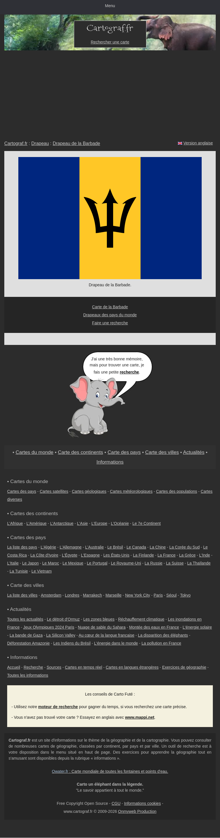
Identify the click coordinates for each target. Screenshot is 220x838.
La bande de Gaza (26, 635)
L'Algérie (48, 547)
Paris (158, 595)
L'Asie (82, 523)
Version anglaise (198, 143)
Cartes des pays (21, 491)
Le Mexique (72, 563)
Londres (72, 595)
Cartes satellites (54, 491)
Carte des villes (162, 452)
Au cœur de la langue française (107, 635)
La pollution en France (161, 643)
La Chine (158, 547)
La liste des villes (22, 595)
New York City (137, 595)
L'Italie (13, 563)
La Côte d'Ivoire (44, 555)
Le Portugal (97, 563)
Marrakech (92, 595)
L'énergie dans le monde (116, 643)
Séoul (171, 595)
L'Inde (204, 555)
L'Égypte (69, 555)
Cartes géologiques (89, 491)
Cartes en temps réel (83, 667)
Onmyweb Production (137, 811)
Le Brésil (115, 547)
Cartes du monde (34, 452)
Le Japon (30, 563)
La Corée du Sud (184, 547)
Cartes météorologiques (131, 491)
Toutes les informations (27, 675)
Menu (110, 5)
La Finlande (143, 555)
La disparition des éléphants (163, 635)
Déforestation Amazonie (28, 643)
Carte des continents (80, 452)
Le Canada (136, 547)
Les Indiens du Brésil (72, 643)
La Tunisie (19, 571)
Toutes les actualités (25, 619)
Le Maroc (50, 563)
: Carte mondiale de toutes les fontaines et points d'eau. (110, 771)
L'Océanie (120, 523)
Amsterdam (51, 595)
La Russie (153, 563)
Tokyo (185, 595)
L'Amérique (36, 523)
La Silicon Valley (60, 635)
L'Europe (99, 523)
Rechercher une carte (110, 42)
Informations (110, 462)
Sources (54, 667)
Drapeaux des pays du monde (110, 315)
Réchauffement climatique (141, 619)
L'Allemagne (71, 547)
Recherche (33, 667)
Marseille (113, 595)
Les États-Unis (116, 555)
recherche (129, 372)
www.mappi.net (139, 717)
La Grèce (187, 555)
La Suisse (175, 563)
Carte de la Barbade (110, 307)
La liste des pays (22, 547)
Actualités (194, 452)
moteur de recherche (58, 706)
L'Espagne (90, 555)
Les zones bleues (99, 619)
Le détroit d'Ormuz (63, 619)
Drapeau (40, 143)
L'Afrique (15, 523)
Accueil (13, 667)
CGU (115, 803)
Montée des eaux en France (154, 627)
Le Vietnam (42, 571)
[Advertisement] (110, 93)
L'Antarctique (61, 523)
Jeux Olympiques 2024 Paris (48, 627)
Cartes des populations (176, 491)
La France (167, 555)
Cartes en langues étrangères (132, 667)
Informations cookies (142, 803)
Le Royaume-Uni (126, 563)
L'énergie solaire (197, 627)
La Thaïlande (198, 563)
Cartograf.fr (16, 143)
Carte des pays (124, 452)
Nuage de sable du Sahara (102, 627)
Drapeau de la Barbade (76, 143)
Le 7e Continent (146, 523)
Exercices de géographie (184, 667)
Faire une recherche (110, 323)
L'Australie (94, 547)
